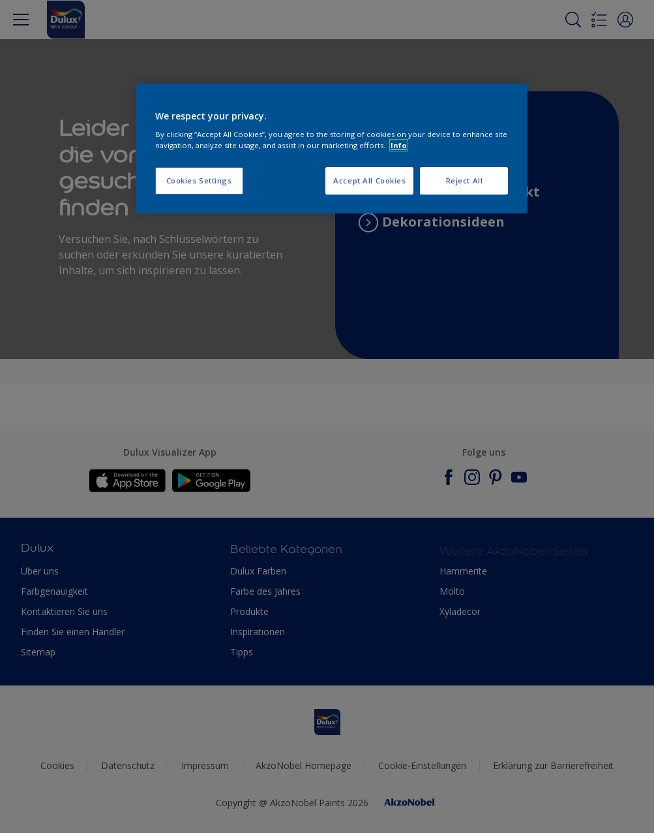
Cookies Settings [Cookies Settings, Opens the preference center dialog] (199, 180)
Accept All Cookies (369, 180)
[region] (332, 149)
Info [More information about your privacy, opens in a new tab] (399, 145)
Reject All (464, 180)
